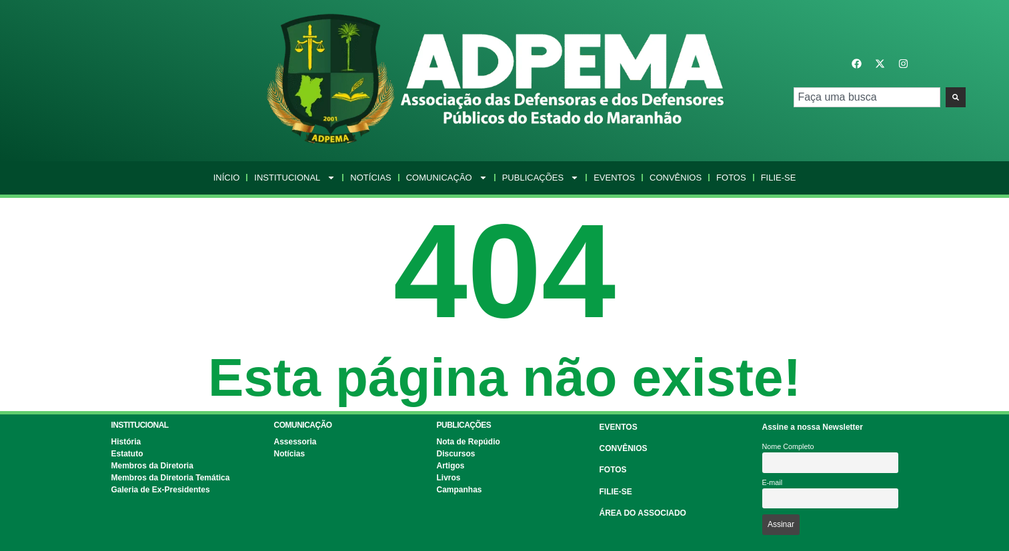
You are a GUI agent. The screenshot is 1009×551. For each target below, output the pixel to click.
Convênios (676, 178)
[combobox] (867, 97)
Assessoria (295, 441)
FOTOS (613, 469)
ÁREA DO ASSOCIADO (643, 513)
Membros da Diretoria (152, 465)
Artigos (451, 465)
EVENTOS (619, 427)
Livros (449, 477)
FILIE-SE (616, 491)
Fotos (731, 178)
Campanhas (459, 489)
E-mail (772, 482)
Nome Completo (788, 446)
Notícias (370, 178)
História (126, 441)
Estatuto (127, 453)
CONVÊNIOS (624, 448)
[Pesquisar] (956, 97)
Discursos (456, 453)
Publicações (540, 178)
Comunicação (446, 178)
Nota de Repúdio (468, 441)
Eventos (614, 178)
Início (226, 178)
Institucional (294, 178)
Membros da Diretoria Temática (170, 477)
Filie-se (778, 178)
